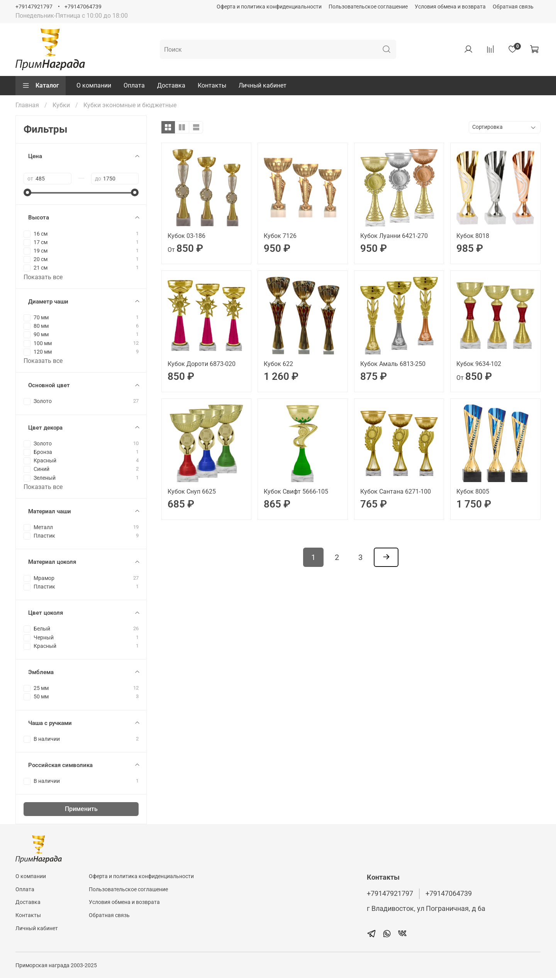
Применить (81, 809)
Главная (27, 105)
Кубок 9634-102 (478, 364)
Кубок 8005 (472, 491)
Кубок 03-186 (186, 235)
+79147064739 (83, 6)
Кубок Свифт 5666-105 (296, 491)
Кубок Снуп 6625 (192, 491)
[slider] (27, 192)
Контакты (212, 85)
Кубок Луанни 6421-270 (394, 235)
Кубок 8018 (472, 235)
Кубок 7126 (280, 235)
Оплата (134, 85)
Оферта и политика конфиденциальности (269, 6)
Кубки (61, 105)
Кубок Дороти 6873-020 (202, 364)
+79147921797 (34, 6)
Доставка (171, 85)
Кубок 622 (278, 364)
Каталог (40, 85)
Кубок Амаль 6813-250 (392, 364)
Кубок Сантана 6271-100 (395, 491)
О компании (93, 85)
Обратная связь (513, 6)
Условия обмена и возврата (450, 6)
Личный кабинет (262, 85)
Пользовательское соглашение (368, 6)
